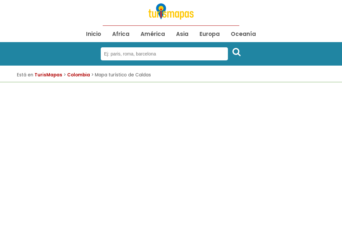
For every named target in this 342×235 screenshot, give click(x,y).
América (153, 34)
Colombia (78, 75)
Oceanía (243, 34)
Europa (210, 34)
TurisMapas (48, 75)
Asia (182, 34)
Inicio (93, 34)
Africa (120, 34)
